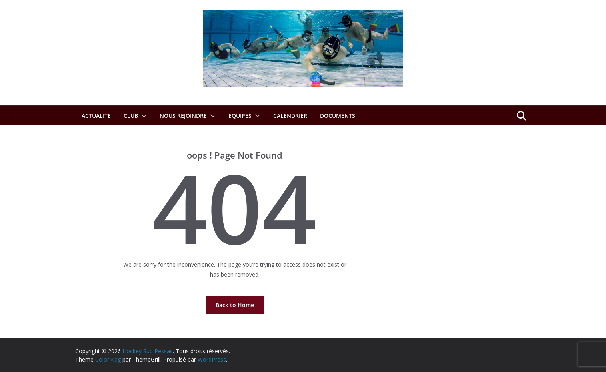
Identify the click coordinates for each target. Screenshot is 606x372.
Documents (337, 115)
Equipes (240, 115)
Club (131, 115)
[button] (142, 115)
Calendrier (290, 115)
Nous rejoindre (183, 115)
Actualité (96, 115)
